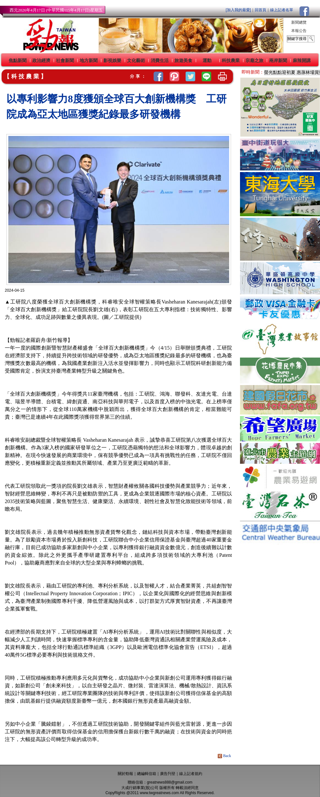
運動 (207, 60)
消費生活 (160, 60)
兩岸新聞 (278, 60)
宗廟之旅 (254, 60)
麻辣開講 (302, 60)
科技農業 (231, 60)
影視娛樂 (112, 60)
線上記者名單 (281, 10)
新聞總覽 (299, 22)
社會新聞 (65, 60)
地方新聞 (89, 60)
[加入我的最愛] (238, 10)
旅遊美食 (183, 60)
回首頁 (260, 10)
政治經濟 (41, 60)
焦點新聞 (18, 60)
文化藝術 (136, 60)
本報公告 (299, 30)
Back (225, 756)
